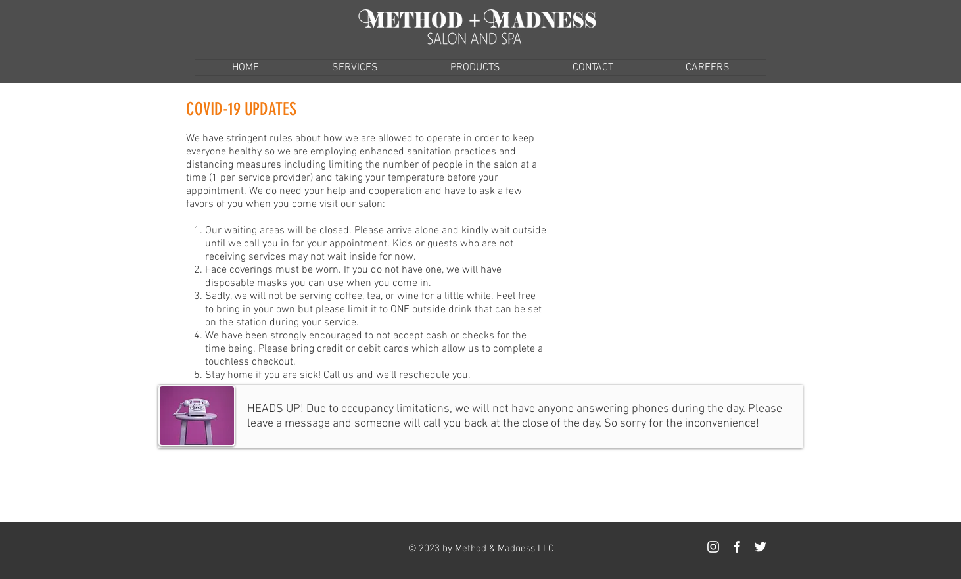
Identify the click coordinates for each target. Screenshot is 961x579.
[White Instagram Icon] (713, 547)
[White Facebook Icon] (737, 547)
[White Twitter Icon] (760, 547)
